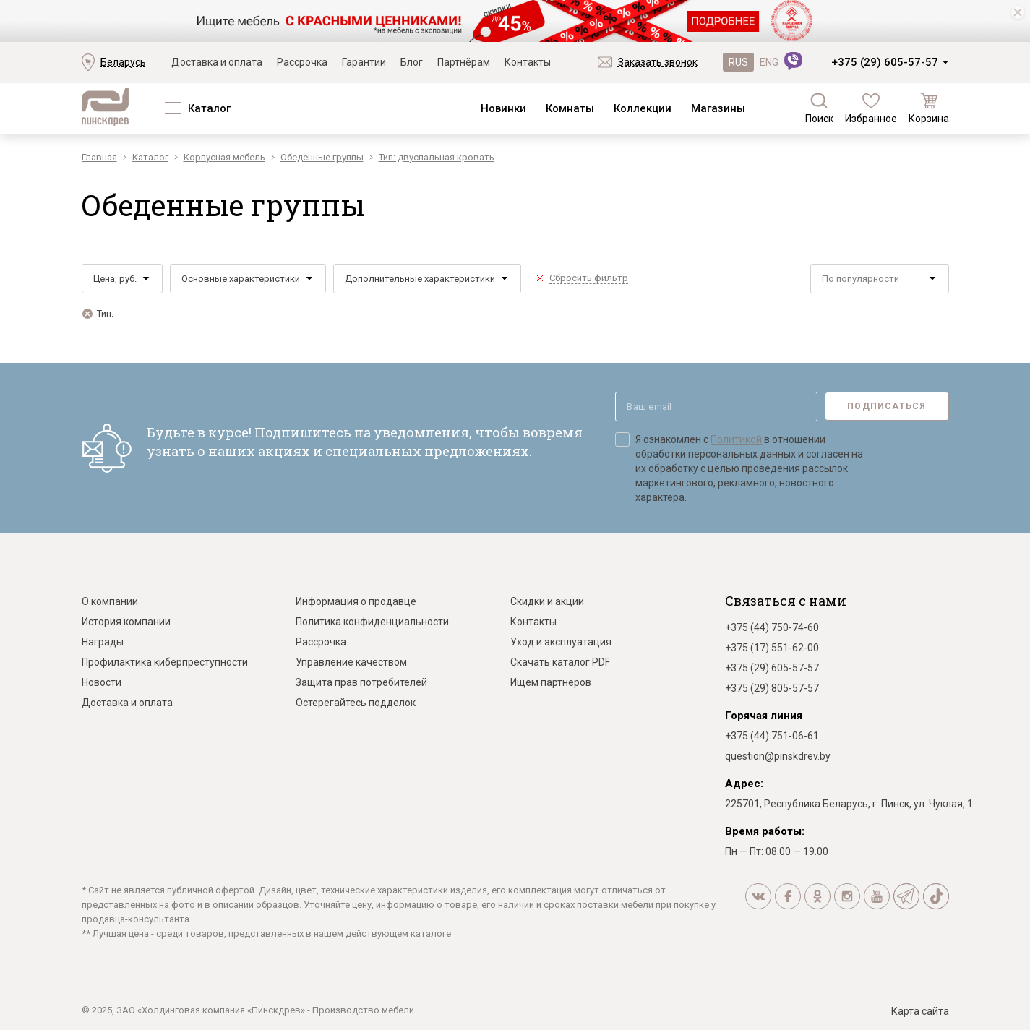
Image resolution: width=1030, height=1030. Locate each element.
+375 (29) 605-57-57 (884, 62)
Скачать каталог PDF (560, 662)
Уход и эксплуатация (560, 642)
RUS (738, 62)
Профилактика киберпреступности (165, 662)
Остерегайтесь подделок (356, 702)
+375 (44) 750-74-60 (772, 627)
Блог (411, 62)
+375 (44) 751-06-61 (772, 736)
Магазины (718, 108)
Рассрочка (302, 62)
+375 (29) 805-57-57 (772, 688)
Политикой (736, 439)
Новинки (503, 108)
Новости (101, 682)
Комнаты (570, 108)
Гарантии (364, 62)
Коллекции (642, 108)
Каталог (209, 108)
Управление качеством (351, 662)
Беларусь (123, 62)
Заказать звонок (658, 62)
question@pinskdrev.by (778, 756)
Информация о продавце (356, 601)
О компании (110, 601)
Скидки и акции (547, 601)
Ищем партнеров (550, 682)
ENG (769, 62)
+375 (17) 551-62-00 (772, 647)
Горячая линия (763, 715)
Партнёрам (463, 62)
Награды (103, 642)
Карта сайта (920, 1011)
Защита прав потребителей (361, 682)
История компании (126, 621)
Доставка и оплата (216, 62)
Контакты (528, 62)
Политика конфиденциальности (372, 621)
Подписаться (886, 406)
